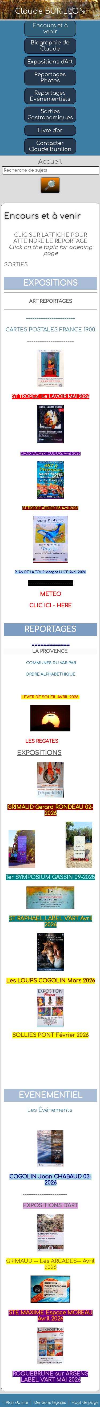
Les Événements (49, 1110)
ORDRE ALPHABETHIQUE (50, 674)
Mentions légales (49, 1403)
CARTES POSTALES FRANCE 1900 (50, 330)
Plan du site (17, 1403)
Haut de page (84, 1403)
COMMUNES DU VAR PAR (51, 663)
